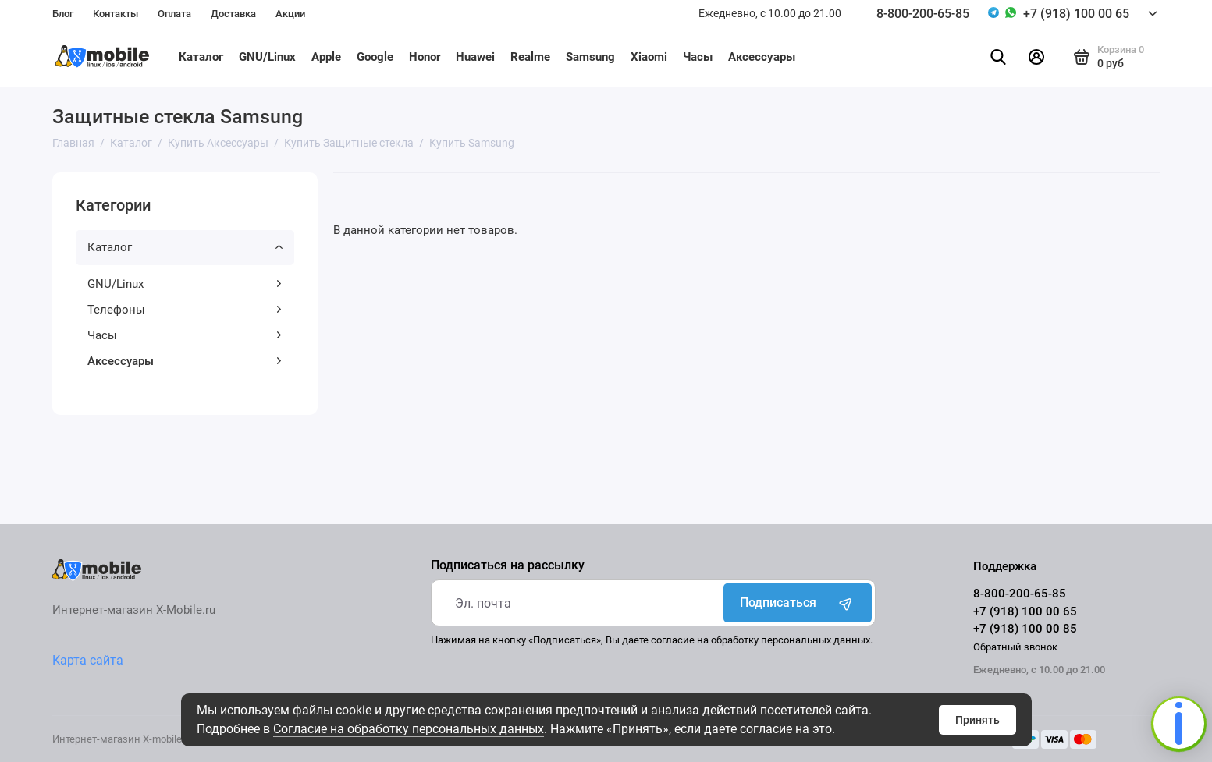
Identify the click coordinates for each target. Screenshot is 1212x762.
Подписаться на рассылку (508, 565)
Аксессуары (761, 57)
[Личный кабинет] (1036, 57)
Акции (290, 13)
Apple (326, 57)
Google (375, 57)
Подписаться (797, 602)
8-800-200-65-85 (922, 13)
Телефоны (185, 310)
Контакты (115, 13)
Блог (62, 13)
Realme (530, 57)
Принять (977, 720)
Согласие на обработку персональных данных (408, 728)
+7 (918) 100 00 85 (1025, 629)
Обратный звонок (1015, 647)
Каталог (201, 57)
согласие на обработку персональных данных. (762, 640)
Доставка (233, 13)
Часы (698, 57)
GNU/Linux (267, 57)
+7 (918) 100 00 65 (1076, 13)
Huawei (475, 57)
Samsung (590, 57)
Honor (424, 57)
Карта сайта (87, 660)
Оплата (174, 13)
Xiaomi (649, 57)
